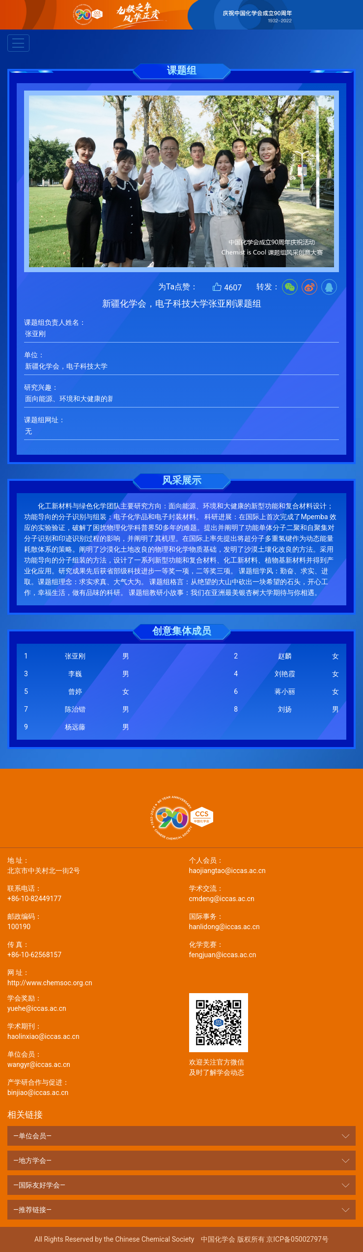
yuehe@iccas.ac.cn (90, 1002)
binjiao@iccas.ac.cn (90, 1086)
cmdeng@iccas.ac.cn (272, 893)
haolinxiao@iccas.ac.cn (90, 1030)
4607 (227, 287)
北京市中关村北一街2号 (90, 865)
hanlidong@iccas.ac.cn (272, 921)
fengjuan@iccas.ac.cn (272, 949)
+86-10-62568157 (90, 949)
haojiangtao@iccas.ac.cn (272, 865)
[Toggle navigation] (18, 43)
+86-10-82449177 (90, 893)
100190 (90, 921)
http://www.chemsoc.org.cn (90, 977)
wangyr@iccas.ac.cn (90, 1058)
